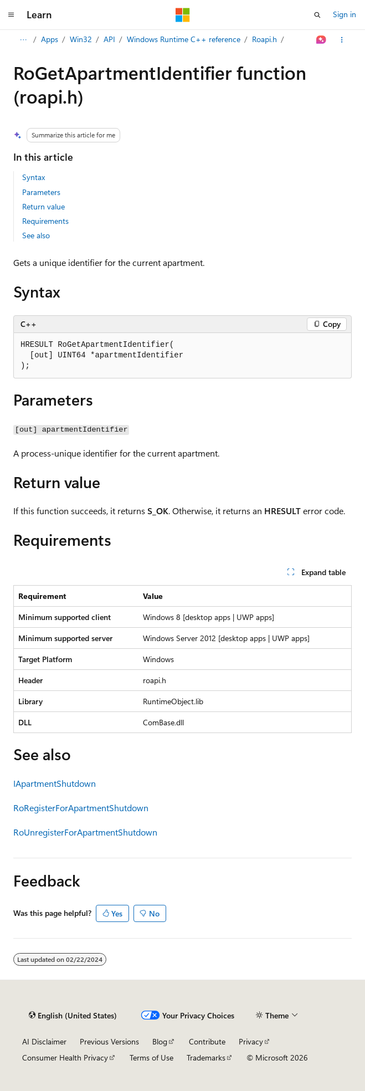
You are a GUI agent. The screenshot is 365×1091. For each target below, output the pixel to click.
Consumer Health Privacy (65, 1057)
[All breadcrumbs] (23, 40)
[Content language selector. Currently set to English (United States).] (73, 1016)
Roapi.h (264, 39)
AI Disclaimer (44, 1041)
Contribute (207, 1041)
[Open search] (317, 15)
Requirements (45, 221)
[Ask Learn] (321, 40)
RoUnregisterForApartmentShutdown (85, 832)
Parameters (41, 192)
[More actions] (342, 40)
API (109, 39)
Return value (43, 206)
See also (36, 235)
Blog (159, 1041)
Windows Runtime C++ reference (183, 39)
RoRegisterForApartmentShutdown (80, 807)
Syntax (33, 177)
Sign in (344, 14)
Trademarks (206, 1057)
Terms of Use (151, 1057)
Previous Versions (109, 1041)
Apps (49, 39)
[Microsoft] (183, 15)
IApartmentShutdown (54, 783)
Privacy (251, 1041)
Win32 (81, 39)
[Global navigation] (11, 15)
